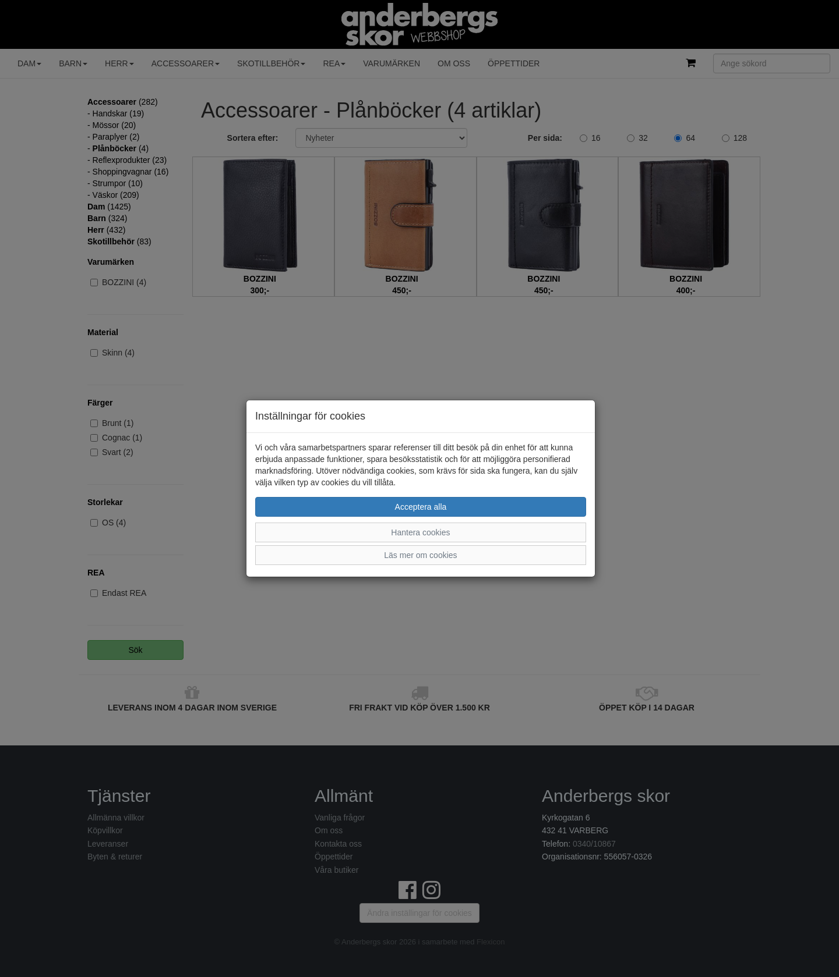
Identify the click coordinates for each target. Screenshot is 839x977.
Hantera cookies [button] (420, 532)
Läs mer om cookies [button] (420, 555)
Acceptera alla (421, 506)
